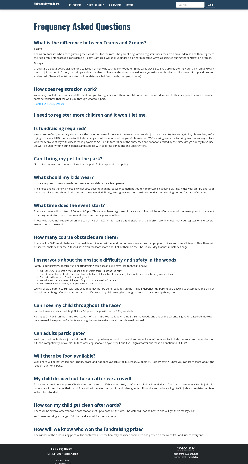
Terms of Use (179, 456)
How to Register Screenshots (49, 103)
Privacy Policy (192, 456)
